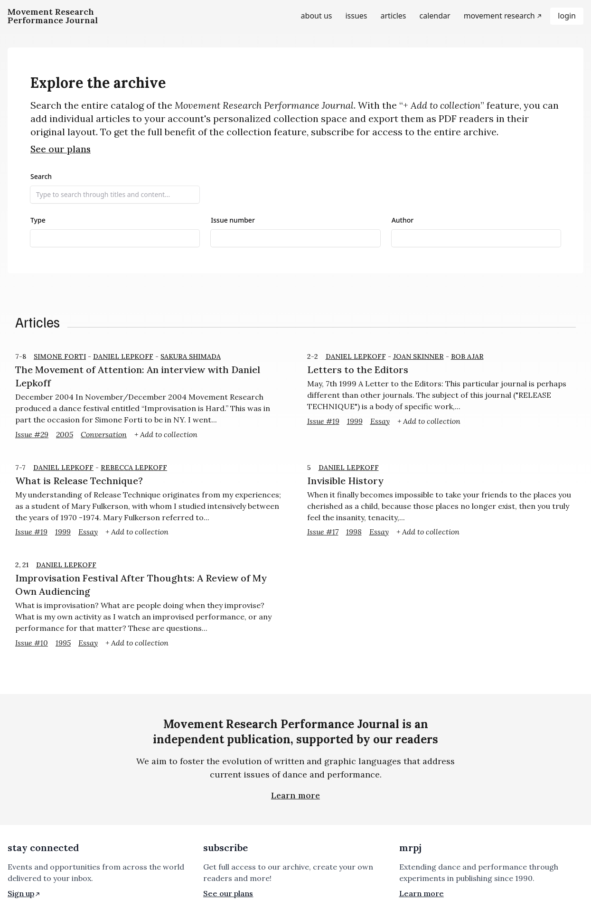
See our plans (60, 149)
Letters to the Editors (357, 369)
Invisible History (345, 481)
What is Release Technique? (79, 481)
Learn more (295, 795)
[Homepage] (53, 16)
